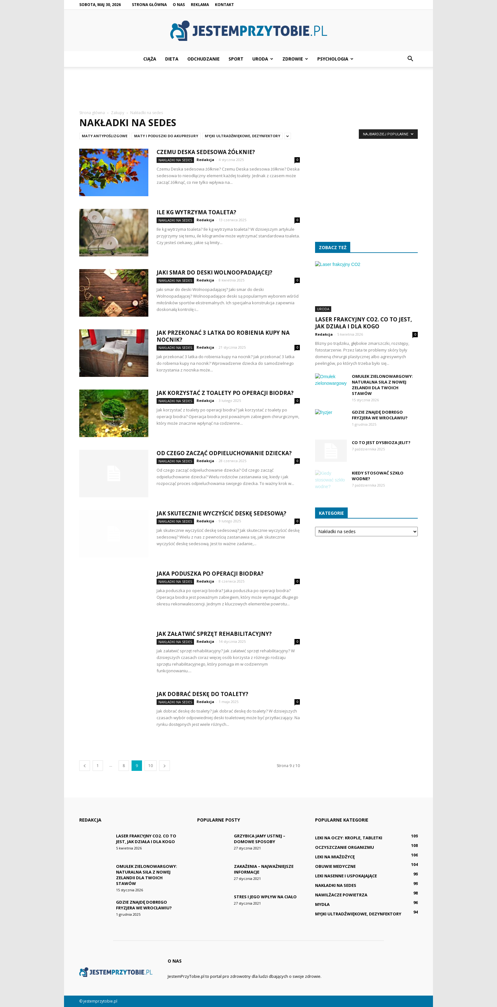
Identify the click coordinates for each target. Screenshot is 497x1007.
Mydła (322, 904)
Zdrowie (295, 59)
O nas (179, 4)
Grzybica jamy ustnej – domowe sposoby (259, 838)
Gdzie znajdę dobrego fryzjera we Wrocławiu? (380, 415)
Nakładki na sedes (175, 160)
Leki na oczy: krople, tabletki (348, 838)
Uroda (262, 59)
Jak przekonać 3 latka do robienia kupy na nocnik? (223, 336)
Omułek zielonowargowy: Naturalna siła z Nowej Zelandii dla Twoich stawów (382, 384)
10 (150, 765)
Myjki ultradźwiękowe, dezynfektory (242, 135)
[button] (410, 59)
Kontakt (224, 4)
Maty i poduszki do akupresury (166, 135)
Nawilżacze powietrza (341, 895)
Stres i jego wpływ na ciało (265, 897)
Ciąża (149, 59)
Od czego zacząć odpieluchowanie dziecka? (224, 453)
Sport (236, 59)
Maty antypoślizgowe (104, 135)
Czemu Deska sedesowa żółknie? (206, 152)
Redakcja (205, 159)
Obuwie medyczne (335, 866)
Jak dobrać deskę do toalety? (202, 694)
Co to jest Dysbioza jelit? (381, 442)
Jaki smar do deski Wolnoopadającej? (214, 272)
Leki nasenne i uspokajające (346, 876)
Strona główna (149, 4)
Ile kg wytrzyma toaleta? (196, 212)
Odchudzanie (203, 59)
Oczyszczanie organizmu (344, 847)
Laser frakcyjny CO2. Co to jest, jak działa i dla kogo (363, 323)
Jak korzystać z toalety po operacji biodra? (225, 393)
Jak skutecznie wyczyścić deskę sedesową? (221, 513)
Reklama (200, 4)
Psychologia (335, 59)
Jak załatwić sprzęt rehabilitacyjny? (214, 633)
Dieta (171, 59)
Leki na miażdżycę (335, 857)
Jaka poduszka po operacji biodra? (210, 573)
